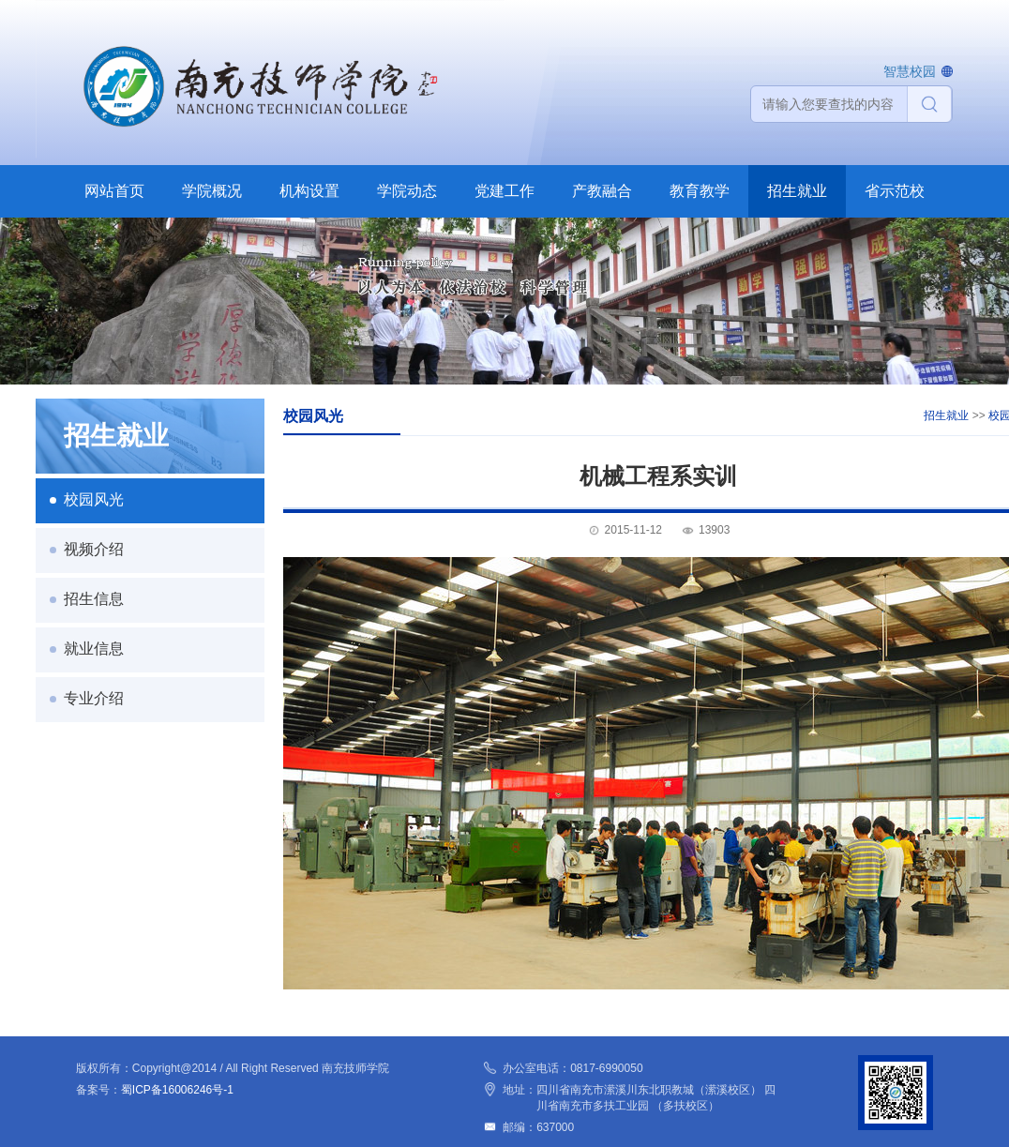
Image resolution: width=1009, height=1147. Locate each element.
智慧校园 (909, 71)
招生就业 (797, 191)
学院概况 (212, 191)
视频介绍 (94, 549)
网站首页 (114, 191)
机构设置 (309, 191)
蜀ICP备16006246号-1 (177, 1089)
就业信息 (94, 649)
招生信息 (94, 599)
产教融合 (602, 191)
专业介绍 (94, 698)
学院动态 (407, 191)
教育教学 (700, 191)
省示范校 (895, 191)
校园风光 (94, 499)
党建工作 (504, 191)
